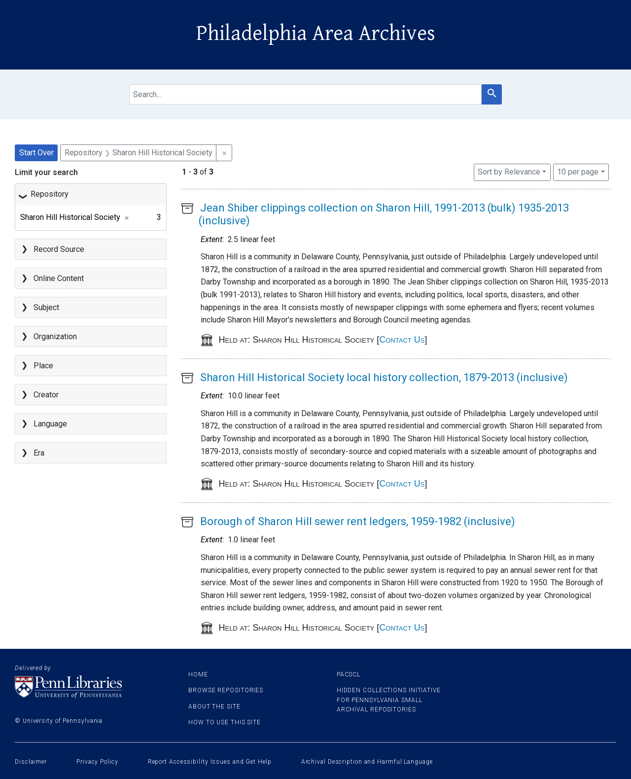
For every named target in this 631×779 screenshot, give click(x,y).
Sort (509, 172)
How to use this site (224, 722)
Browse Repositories (225, 690)
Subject (46, 307)
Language (50, 423)
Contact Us (401, 340)
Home (198, 674)
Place (43, 365)
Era (39, 453)
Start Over (36, 152)
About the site (214, 706)
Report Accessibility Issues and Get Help (210, 761)
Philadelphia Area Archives (315, 33)
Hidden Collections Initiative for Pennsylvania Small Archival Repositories (389, 699)
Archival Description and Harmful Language (367, 761)
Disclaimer (31, 761)
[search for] (305, 94)
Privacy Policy (97, 761)
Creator (46, 394)
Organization (55, 336)
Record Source (59, 249)
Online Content (59, 278)
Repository (50, 194)
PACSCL (348, 674)
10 (577, 171)
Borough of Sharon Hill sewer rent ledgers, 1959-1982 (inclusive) (357, 521)
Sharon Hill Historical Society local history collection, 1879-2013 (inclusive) (384, 377)
